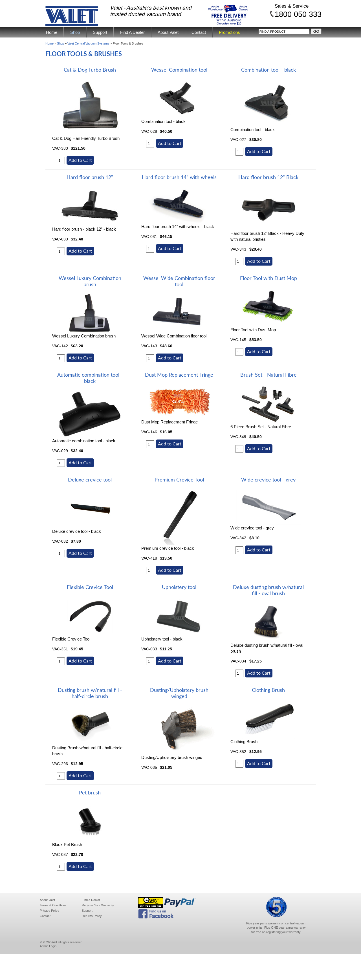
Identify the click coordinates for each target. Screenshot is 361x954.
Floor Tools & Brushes (128, 43)
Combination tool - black (268, 70)
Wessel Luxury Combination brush (90, 281)
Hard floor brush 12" (90, 177)
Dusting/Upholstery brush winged (179, 693)
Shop (75, 32)
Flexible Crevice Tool (90, 587)
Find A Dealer (132, 32)
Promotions (229, 32)
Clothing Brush (268, 690)
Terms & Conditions (53, 905)
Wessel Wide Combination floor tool (179, 281)
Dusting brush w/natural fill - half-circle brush (90, 693)
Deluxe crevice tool (90, 479)
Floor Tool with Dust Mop (268, 278)
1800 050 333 (298, 14)
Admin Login (48, 946)
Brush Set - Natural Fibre (268, 375)
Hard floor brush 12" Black (268, 177)
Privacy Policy (49, 911)
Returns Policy (92, 916)
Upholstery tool (179, 587)
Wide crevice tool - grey (268, 479)
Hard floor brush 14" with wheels (179, 177)
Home (51, 32)
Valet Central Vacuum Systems (88, 43)
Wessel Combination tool (179, 70)
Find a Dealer (91, 900)
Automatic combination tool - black (90, 378)
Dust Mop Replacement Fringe (179, 375)
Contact (198, 32)
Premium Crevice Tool (179, 479)
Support (100, 32)
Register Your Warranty (98, 905)
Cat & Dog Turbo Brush (90, 70)
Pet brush (90, 792)
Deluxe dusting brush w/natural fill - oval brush (268, 590)
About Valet (168, 32)
